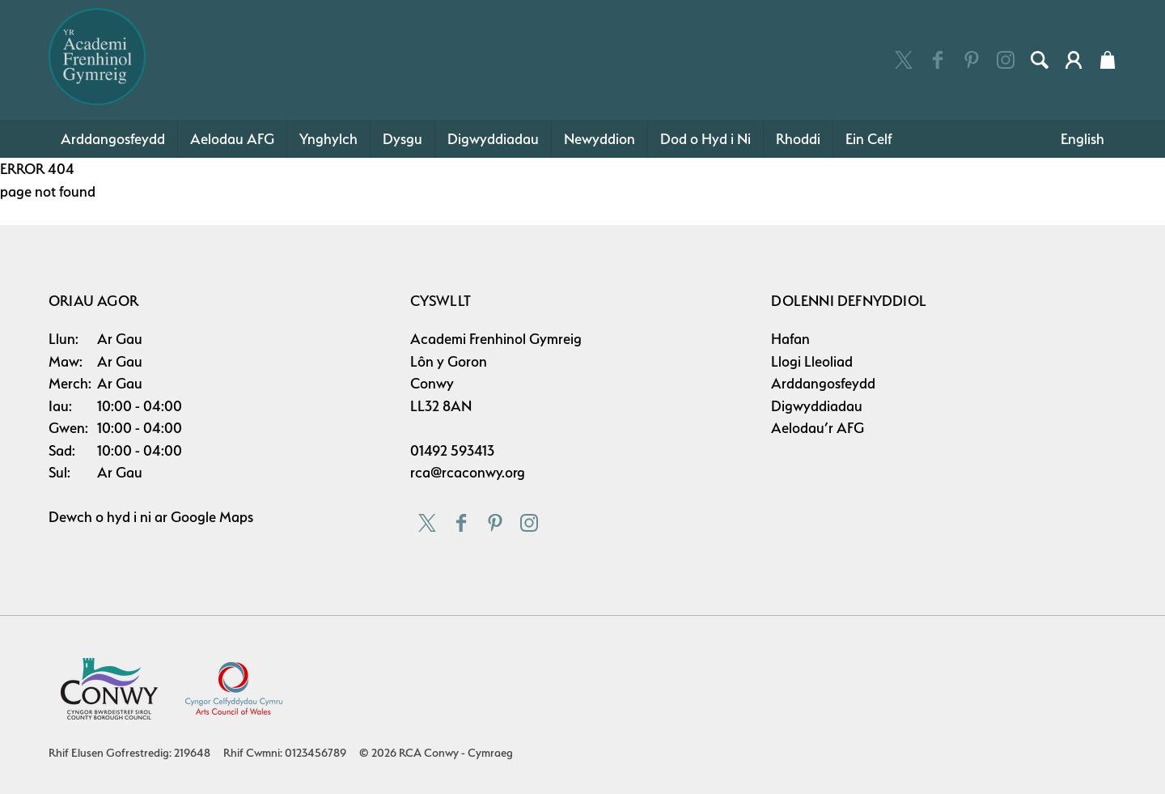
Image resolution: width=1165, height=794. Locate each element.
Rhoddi (798, 138)
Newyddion (599, 138)
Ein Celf (868, 138)
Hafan (790, 338)
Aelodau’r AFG (817, 427)
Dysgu (402, 138)
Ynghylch (328, 138)
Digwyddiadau (493, 138)
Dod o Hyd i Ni (705, 138)
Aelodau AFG (232, 138)
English (1082, 138)
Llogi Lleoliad (812, 361)
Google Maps (212, 516)
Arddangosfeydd (113, 138)
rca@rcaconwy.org (467, 472)
